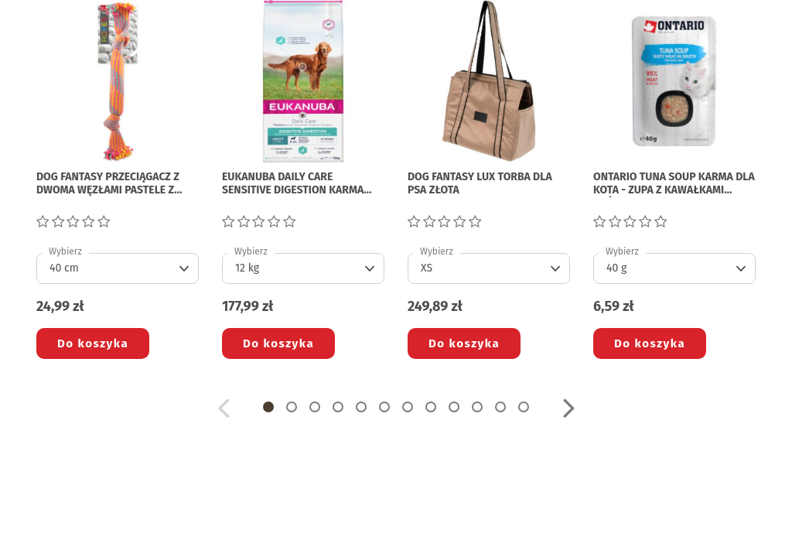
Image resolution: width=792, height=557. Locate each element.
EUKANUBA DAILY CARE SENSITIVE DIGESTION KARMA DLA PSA (293, 184)
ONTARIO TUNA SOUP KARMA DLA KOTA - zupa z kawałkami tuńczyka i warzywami (674, 184)
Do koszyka (92, 343)
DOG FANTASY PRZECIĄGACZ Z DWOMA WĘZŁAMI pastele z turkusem (107, 184)
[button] (268, 407)
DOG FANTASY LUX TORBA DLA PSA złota (480, 183)
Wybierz (65, 251)
